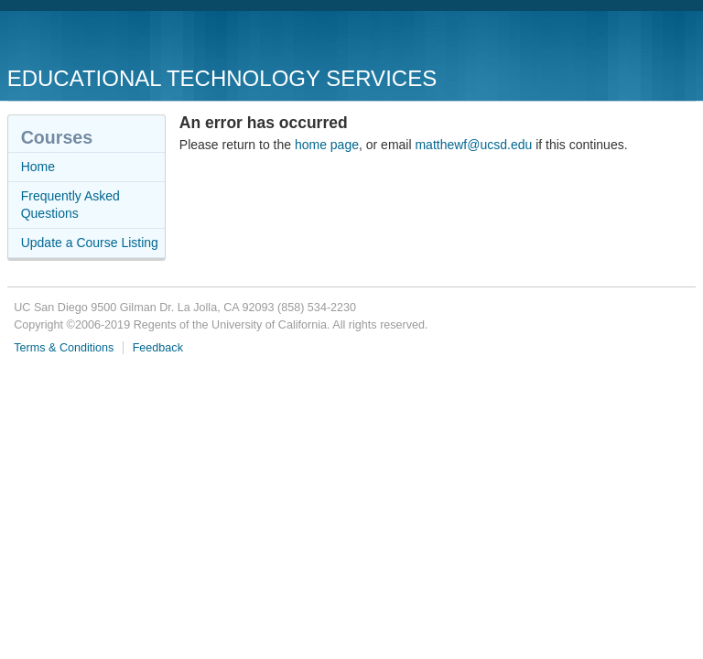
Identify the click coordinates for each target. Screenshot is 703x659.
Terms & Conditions (64, 347)
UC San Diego (112, 40)
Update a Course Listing (89, 242)
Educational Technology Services (222, 78)
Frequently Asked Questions (70, 205)
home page (327, 144)
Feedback (158, 347)
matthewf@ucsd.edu (473, 144)
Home (38, 166)
